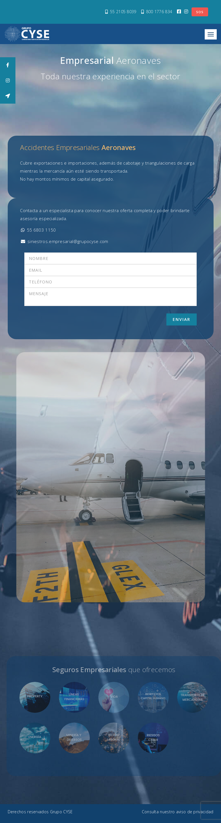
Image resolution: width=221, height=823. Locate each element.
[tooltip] (7, 65)
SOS (200, 12)
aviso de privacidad (195, 811)
